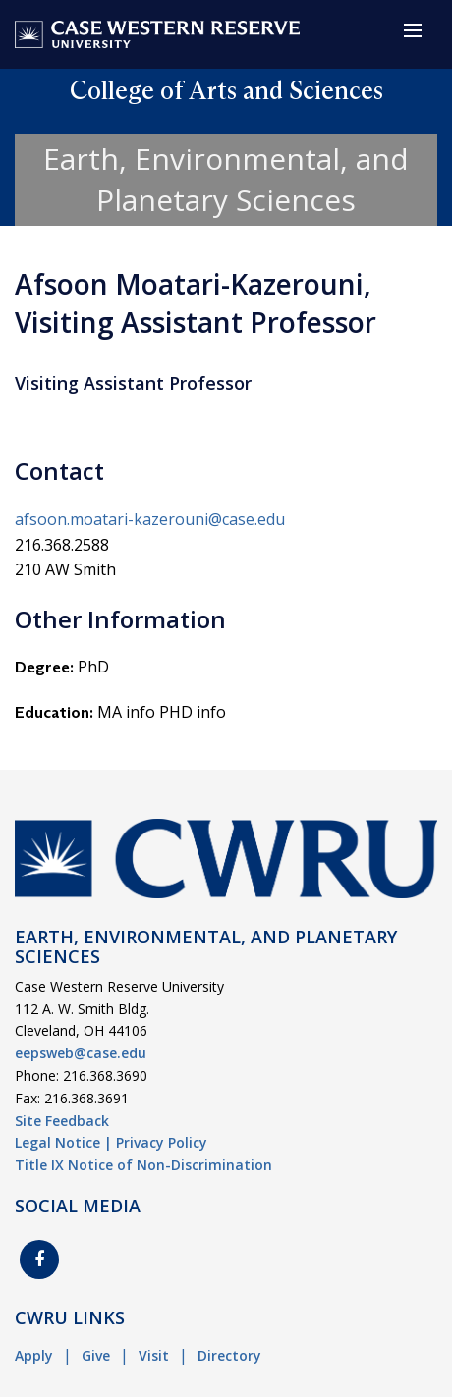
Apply (34, 1355)
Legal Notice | (63, 1142)
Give (96, 1355)
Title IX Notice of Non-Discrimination (143, 1164)
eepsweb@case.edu (80, 1053)
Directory (229, 1355)
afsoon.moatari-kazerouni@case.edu (150, 519)
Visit (154, 1355)
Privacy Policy (161, 1142)
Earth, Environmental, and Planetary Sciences (226, 179)
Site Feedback (62, 1120)
